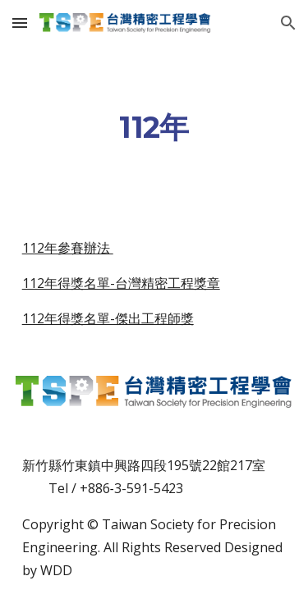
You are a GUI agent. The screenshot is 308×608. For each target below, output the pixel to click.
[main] (154, 128)
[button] (19, 22)
